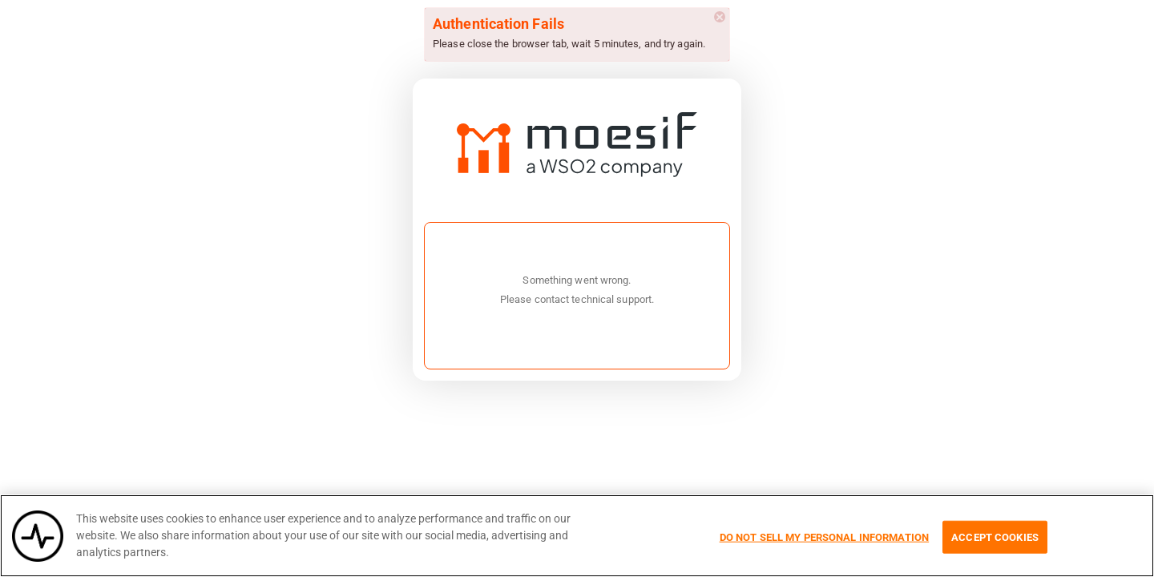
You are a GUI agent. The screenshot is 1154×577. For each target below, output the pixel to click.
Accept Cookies (995, 537)
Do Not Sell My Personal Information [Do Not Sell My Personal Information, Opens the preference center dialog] (825, 537)
